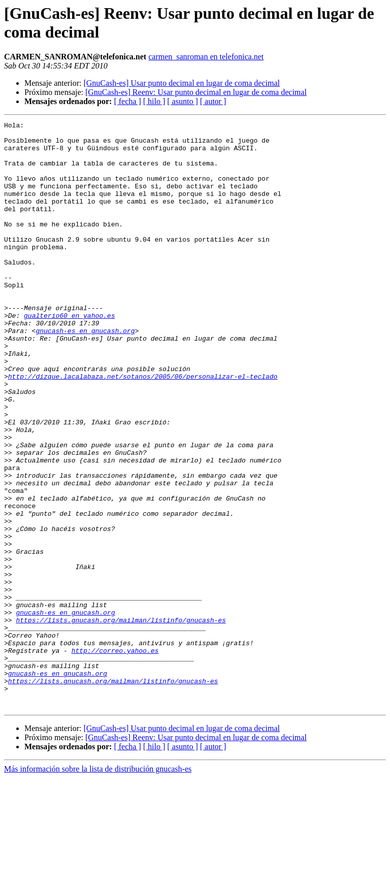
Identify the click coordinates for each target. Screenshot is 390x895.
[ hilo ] (154, 101)
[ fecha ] (127, 101)
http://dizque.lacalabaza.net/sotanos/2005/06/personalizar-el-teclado (142, 428)
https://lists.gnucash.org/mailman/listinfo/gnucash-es (120, 720)
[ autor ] (213, 101)
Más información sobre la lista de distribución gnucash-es (97, 886)
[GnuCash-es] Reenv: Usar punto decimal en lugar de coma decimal (196, 92)
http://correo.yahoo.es (115, 756)
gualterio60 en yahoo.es (69, 354)
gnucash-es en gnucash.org (85, 373)
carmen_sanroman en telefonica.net (206, 56)
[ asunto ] (182, 101)
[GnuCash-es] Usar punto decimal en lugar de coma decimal (181, 83)
